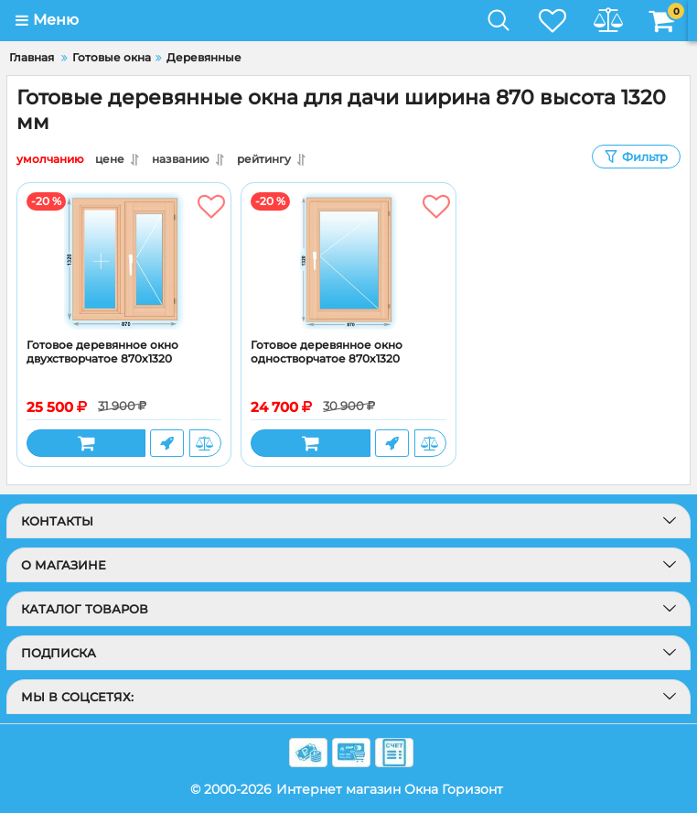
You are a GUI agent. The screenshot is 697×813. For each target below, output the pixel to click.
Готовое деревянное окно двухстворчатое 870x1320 (102, 351)
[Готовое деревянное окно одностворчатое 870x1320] (348, 261)
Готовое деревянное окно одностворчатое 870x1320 (326, 351)
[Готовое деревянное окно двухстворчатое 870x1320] (124, 261)
